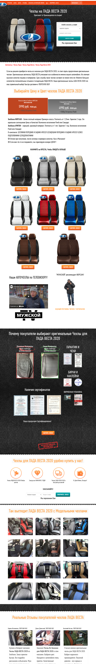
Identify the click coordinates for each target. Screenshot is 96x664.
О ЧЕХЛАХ (9, 3)
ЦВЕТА (19, 3)
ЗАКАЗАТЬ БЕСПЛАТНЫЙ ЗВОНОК (36, 3)
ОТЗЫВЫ (25, 3)
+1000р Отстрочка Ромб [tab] (28, 106)
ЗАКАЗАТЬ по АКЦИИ (69, 38)
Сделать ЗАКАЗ (21, 189)
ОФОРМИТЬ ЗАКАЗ (52, 3)
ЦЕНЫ (15, 3)
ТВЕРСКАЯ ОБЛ (76, 3)
